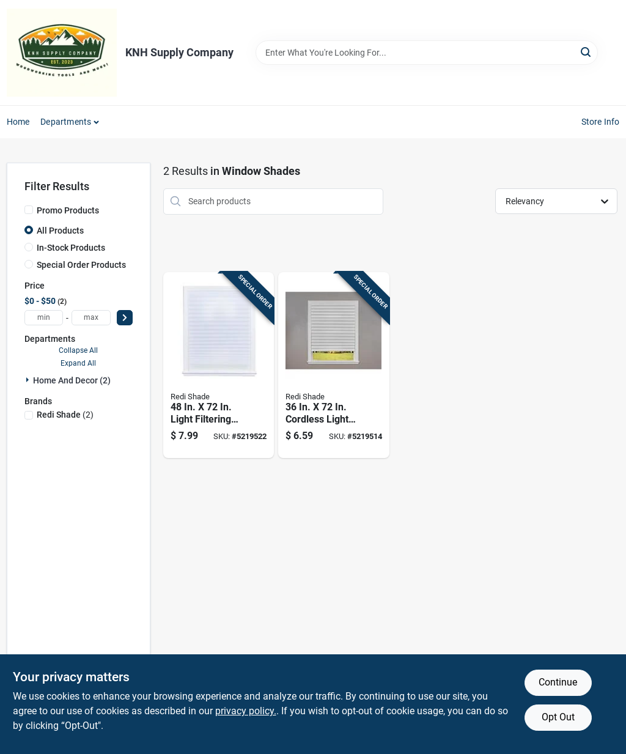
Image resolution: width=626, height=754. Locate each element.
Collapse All (78, 350)
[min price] (44, 317)
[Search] (586, 52)
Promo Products (68, 210)
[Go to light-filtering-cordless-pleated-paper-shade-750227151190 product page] (218, 365)
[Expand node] (28, 379)
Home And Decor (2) (72, 380)
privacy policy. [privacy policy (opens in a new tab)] (245, 711)
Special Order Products (81, 265)
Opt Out (558, 717)
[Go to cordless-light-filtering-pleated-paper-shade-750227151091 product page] (333, 365)
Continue (558, 682)
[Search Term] (427, 52)
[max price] (91, 317)
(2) (65, 415)
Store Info (600, 122)
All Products (60, 230)
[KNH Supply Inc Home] (62, 53)
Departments (65, 122)
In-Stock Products (71, 248)
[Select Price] (125, 317)
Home (18, 122)
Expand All (78, 363)
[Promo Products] (28, 209)
